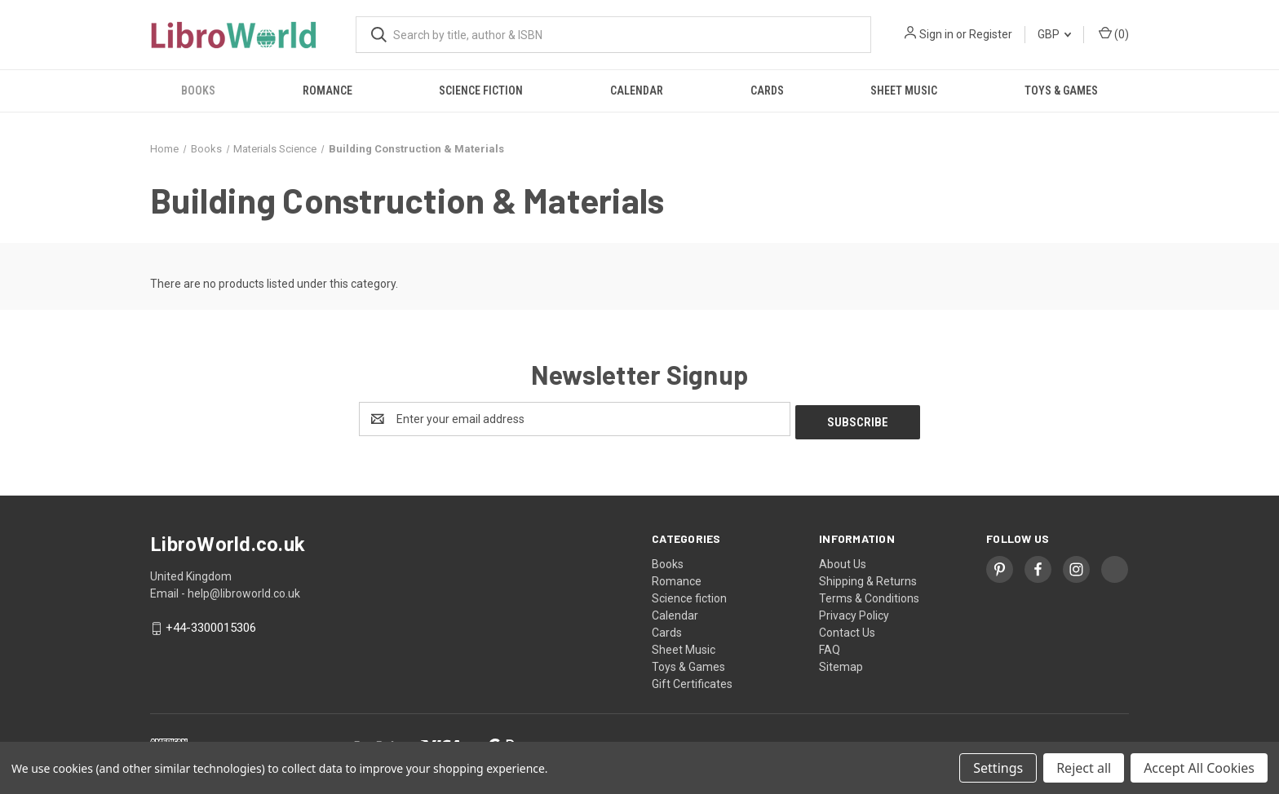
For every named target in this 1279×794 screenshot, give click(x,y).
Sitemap (841, 663)
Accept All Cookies (1199, 768)
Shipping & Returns (868, 577)
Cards (767, 90)
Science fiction (481, 90)
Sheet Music (903, 90)
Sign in (936, 34)
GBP (1054, 34)
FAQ (829, 646)
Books (198, 90)
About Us (842, 560)
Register (990, 34)
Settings (998, 768)
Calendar (636, 90)
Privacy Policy (854, 612)
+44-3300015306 (211, 625)
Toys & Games (1061, 90)
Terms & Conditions (869, 595)
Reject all (1083, 768)
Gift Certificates (692, 680)
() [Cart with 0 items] (1114, 33)
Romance (327, 90)
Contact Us (847, 629)
